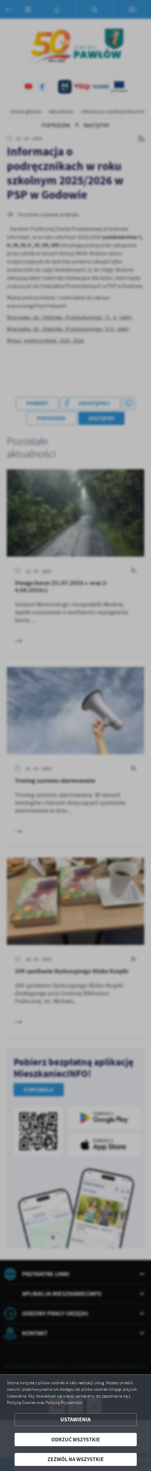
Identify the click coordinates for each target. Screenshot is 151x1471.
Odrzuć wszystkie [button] (75, 1439)
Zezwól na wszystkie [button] (76, 1459)
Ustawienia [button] (75, 1419)
